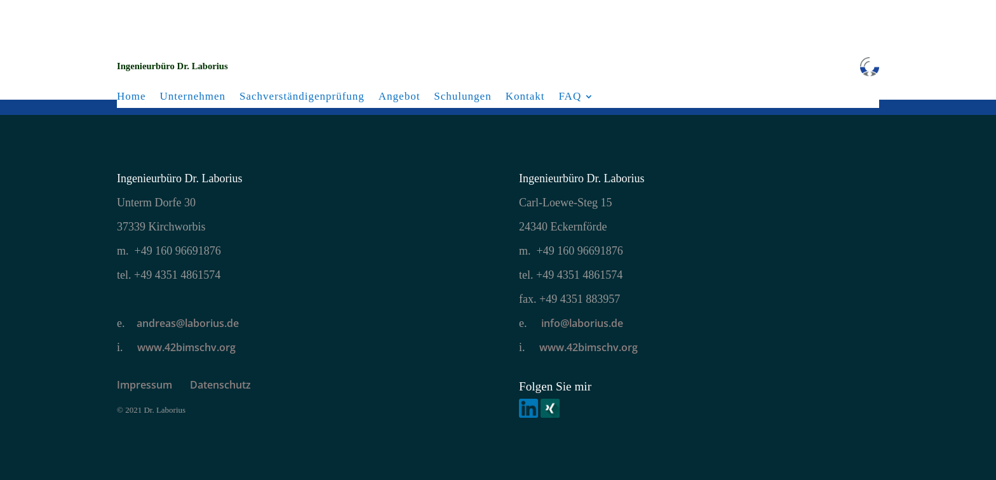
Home (131, 96)
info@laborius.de (581, 323)
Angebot (400, 96)
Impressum (153, 385)
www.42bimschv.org (186, 347)
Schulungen (462, 96)
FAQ (569, 96)
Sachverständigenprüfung (302, 96)
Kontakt (525, 96)
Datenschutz (220, 385)
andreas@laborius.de (188, 323)
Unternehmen (193, 96)
